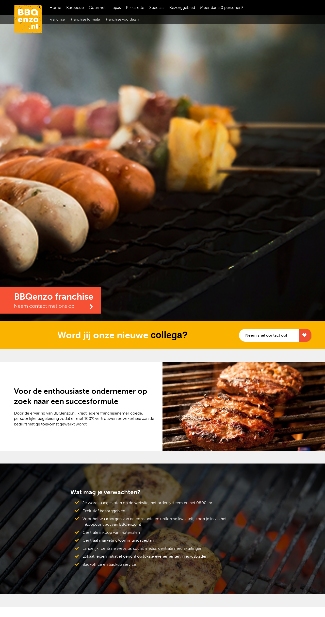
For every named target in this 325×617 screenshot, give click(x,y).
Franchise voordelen (122, 19)
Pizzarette (135, 7)
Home (55, 7)
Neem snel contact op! (266, 335)
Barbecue (75, 7)
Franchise (57, 19)
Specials (156, 7)
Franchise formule (85, 19)
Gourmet (97, 7)
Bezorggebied (182, 7)
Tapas (116, 7)
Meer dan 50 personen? (221, 7)
